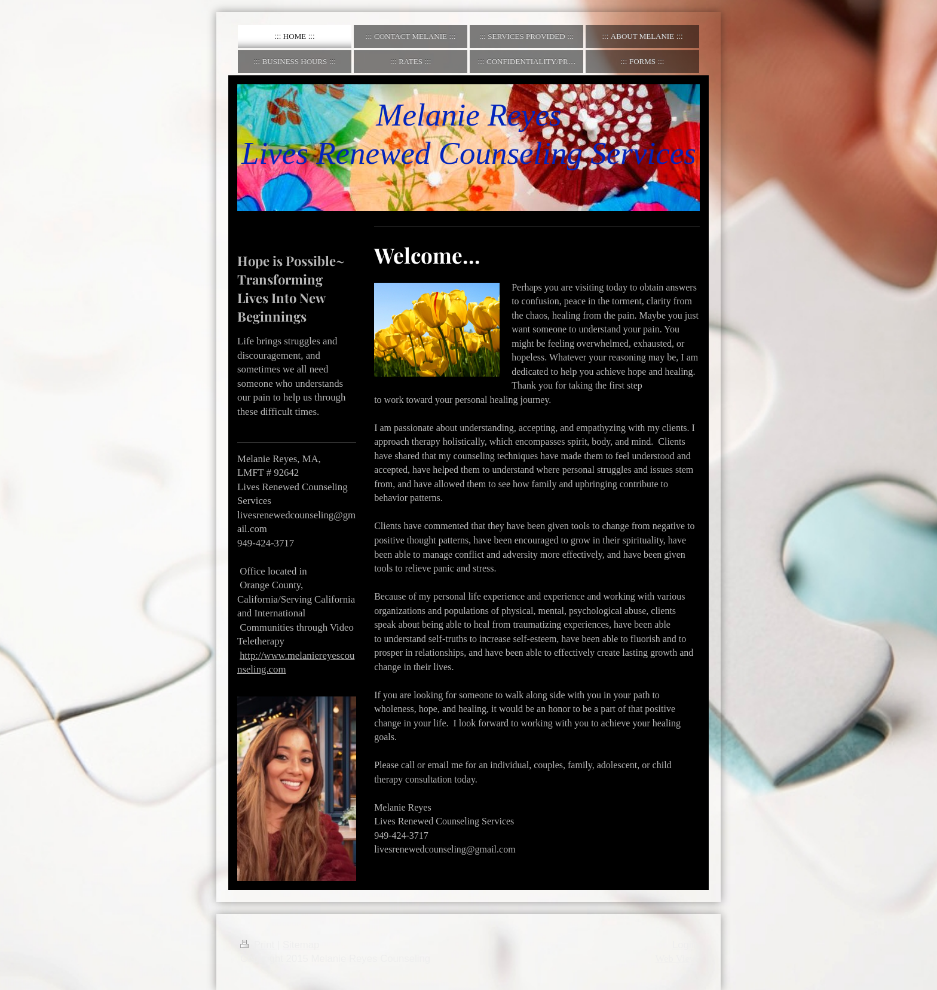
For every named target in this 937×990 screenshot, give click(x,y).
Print (258, 945)
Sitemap (301, 945)
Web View (676, 958)
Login (684, 945)
